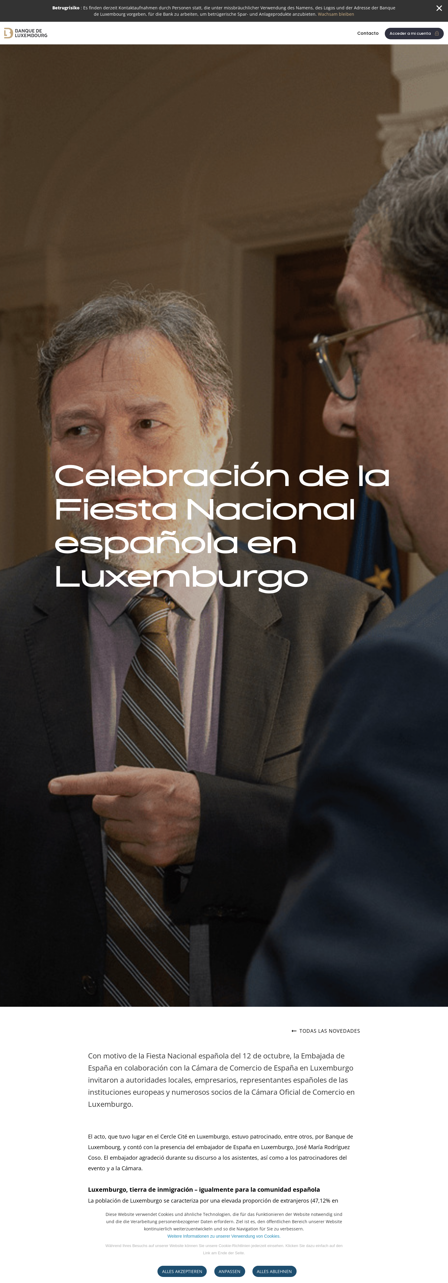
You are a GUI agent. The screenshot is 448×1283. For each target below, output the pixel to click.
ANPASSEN (229, 1271)
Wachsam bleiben (336, 14)
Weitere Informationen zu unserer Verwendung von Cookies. (223, 1236)
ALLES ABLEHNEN (274, 1271)
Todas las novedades (326, 1031)
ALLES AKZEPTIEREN (182, 1271)
